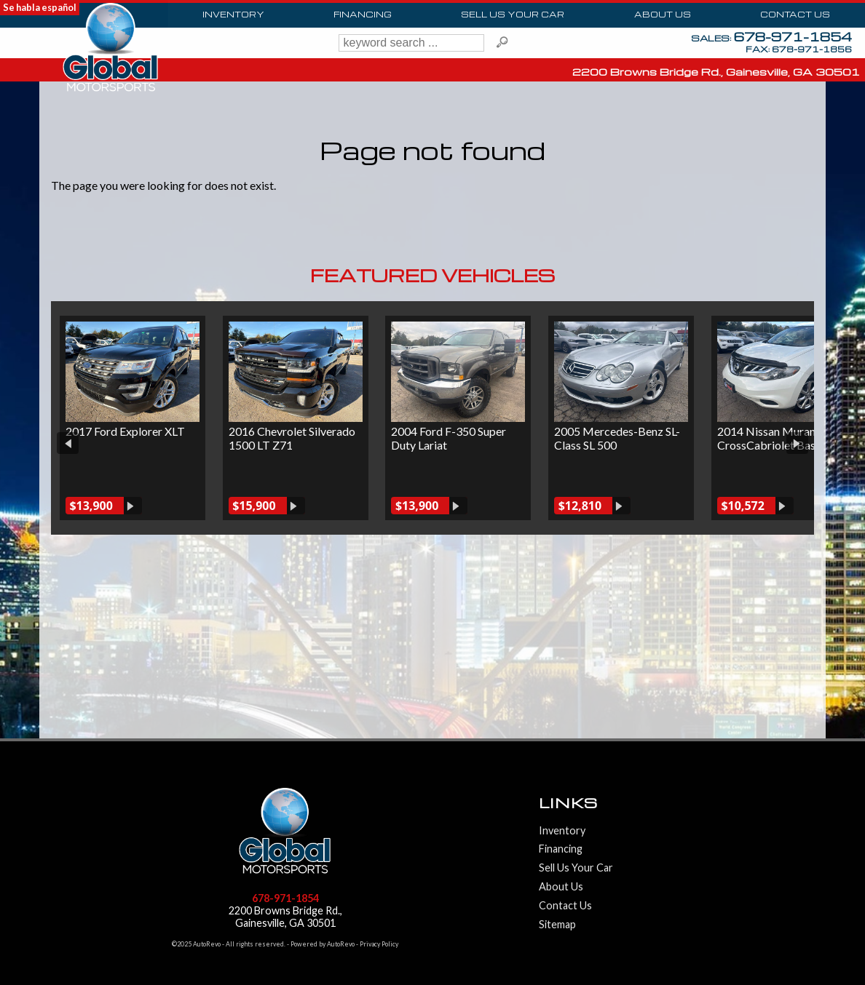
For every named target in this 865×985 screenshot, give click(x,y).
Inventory (562, 797)
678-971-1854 (285, 864)
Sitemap (557, 891)
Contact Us (565, 872)
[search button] (502, 43)
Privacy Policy (379, 910)
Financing (560, 815)
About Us (561, 853)
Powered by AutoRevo (323, 910)
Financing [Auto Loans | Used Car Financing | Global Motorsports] (363, 14)
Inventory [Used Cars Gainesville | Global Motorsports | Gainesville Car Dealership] (233, 14)
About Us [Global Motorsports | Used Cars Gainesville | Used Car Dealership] (662, 14)
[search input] (411, 43)
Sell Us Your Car (513, 14)
